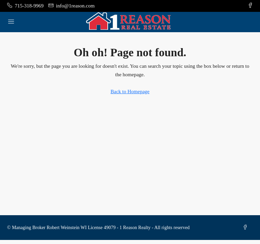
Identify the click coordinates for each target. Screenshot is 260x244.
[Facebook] (246, 227)
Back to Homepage (130, 91)
